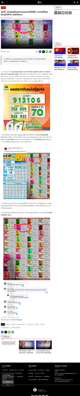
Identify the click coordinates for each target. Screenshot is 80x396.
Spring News (18, 373)
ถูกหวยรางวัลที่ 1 (21, 324)
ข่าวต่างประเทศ (38, 376)
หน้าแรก (2, 17)
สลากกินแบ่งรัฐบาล (15, 327)
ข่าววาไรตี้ (7, 17)
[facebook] (40, 51)
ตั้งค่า (8, 385)
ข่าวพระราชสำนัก (32, 370)
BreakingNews (5, 327)
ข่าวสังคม (47, 370)
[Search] (74, 2)
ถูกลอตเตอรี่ (30, 324)
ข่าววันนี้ (42, 324)
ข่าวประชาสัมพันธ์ (32, 379)
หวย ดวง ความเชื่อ (39, 373)
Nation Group (13, 370)
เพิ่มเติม (4, 378)
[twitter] (43, 51)
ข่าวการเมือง (41, 370)
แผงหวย (37, 324)
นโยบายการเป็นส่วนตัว (43, 379)
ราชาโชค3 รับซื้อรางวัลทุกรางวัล (10, 317)
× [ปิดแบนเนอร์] (12, 373)
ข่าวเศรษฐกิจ (46, 376)
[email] (50, 51)
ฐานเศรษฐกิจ (20, 376)
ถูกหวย (13, 324)
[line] (47, 51)
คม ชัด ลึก (20, 370)
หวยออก (8, 324)
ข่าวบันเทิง (30, 373)
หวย (11, 17)
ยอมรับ (7, 382)
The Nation (5, 370)
